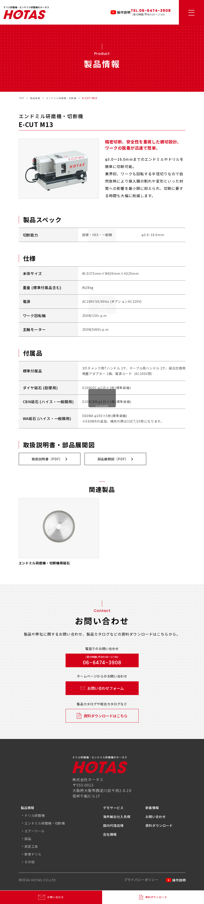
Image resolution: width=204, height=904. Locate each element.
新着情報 (153, 808)
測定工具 (32, 847)
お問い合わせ (157, 817)
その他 (30, 863)
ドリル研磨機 (36, 816)
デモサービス (115, 808)
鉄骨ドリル (34, 855)
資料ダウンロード (161, 826)
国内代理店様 (115, 826)
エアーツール (35, 832)
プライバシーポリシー (138, 881)
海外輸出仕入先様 (118, 817)
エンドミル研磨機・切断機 (47, 824)
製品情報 (28, 808)
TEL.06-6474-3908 (151, 11)
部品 (28, 839)
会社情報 (111, 835)
